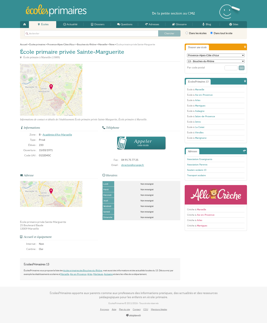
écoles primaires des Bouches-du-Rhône (82, 270)
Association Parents (197, 164)
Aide (114, 309)
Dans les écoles (196, 33)
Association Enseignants (199, 159)
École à (195, 89)
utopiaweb (133, 315)
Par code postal (196, 67)
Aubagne (108, 274)
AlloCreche (216, 195)
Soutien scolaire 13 (196, 170)
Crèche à (196, 209)
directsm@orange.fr (132, 165)
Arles (89, 274)
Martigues (98, 274)
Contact (137, 309)
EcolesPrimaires (56, 10)
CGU (145, 309)
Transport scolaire (196, 175)
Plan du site (124, 309)
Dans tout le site (221, 33)
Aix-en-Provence (78, 274)
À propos (104, 309)
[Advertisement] (116, 90)
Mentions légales (159, 309)
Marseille (64, 274)
